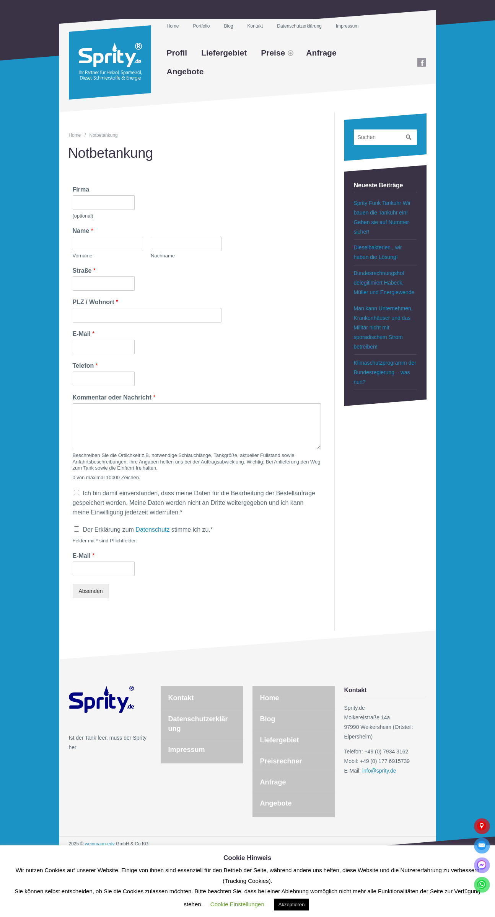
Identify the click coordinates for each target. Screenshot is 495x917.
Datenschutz (152, 529)
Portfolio (201, 26)
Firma (81, 189)
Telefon (85, 365)
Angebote (185, 71)
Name (83, 231)
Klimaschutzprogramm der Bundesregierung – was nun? (385, 372)
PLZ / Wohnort (96, 302)
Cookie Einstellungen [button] (237, 904)
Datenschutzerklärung (299, 26)
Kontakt (255, 26)
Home (173, 26)
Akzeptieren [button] (291, 904)
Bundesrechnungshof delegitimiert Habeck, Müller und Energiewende (384, 282)
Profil (177, 52)
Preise (273, 52)
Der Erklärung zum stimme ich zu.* (148, 529)
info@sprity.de (379, 771)
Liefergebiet (224, 52)
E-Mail (84, 334)
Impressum (347, 26)
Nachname (163, 256)
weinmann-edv (100, 844)
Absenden (91, 591)
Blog (228, 26)
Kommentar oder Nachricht (114, 397)
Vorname (83, 256)
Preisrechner (281, 761)
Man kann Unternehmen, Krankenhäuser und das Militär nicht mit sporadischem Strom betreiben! (383, 327)
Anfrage (321, 52)
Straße (84, 270)
